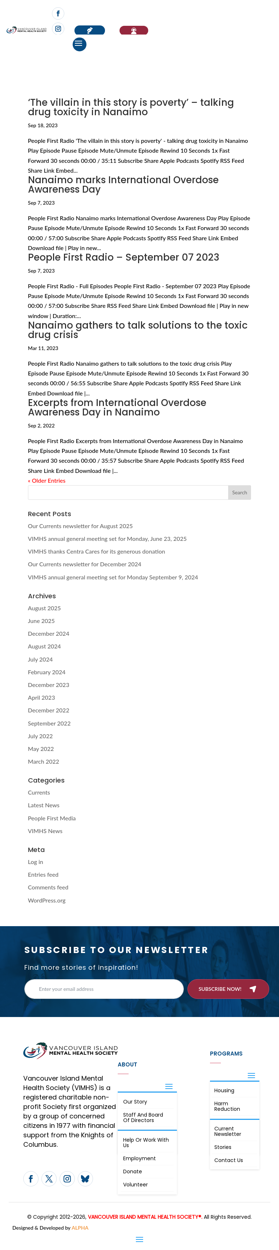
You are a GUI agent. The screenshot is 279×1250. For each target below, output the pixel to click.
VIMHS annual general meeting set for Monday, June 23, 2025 (107, 538)
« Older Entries (46, 480)
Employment (139, 1158)
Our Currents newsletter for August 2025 (80, 525)
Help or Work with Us (146, 1142)
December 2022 (48, 710)
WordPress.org (47, 900)
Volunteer (135, 1184)
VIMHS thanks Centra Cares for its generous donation (96, 551)
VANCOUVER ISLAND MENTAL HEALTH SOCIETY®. (145, 1217)
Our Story (135, 1101)
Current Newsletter (227, 1131)
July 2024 (40, 659)
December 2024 (48, 633)
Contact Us (228, 1160)
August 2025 (44, 607)
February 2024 (47, 671)
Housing (224, 1090)
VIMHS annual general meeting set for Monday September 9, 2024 (113, 577)
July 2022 (40, 735)
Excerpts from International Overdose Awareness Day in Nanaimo (117, 407)
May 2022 (41, 748)
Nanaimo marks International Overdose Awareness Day (123, 184)
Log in (35, 861)
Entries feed (43, 874)
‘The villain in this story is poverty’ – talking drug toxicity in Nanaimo (131, 107)
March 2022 (43, 761)
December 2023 (48, 684)
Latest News (44, 804)
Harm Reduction (227, 1106)
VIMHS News (45, 830)
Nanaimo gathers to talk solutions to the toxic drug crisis (138, 330)
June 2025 (41, 620)
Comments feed (48, 887)
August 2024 (44, 646)
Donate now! (89, 30)
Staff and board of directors (143, 1117)
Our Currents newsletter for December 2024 (84, 563)
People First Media (52, 818)
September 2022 (49, 723)
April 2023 (41, 697)
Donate (132, 1171)
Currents (39, 792)
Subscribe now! (220, 989)
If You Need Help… (134, 30)
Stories (222, 1147)
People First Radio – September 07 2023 (123, 257)
